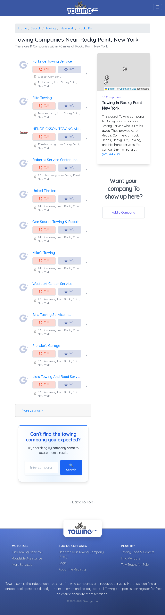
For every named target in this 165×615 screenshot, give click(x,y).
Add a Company (123, 212)
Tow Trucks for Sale (135, 565)
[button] (125, 69)
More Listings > (32, 410)
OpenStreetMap (128, 88)
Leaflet (110, 88)
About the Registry (72, 569)
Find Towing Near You (27, 552)
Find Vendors (130, 558)
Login (63, 563)
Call (43, 69)
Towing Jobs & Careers (137, 552)
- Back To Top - (82, 502)
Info (69, 69)
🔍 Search (71, 467)
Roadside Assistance (27, 558)
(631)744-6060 (111, 154)
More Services (22, 565)
